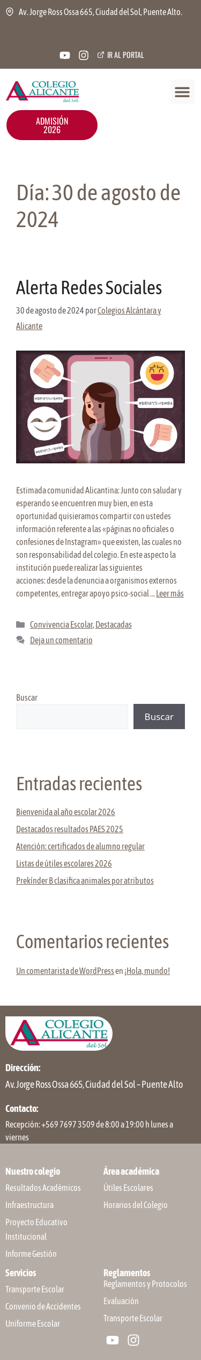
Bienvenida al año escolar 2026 (65, 812)
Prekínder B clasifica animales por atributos (85, 880)
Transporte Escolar (132, 1318)
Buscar (27, 697)
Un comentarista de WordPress (65, 971)
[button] (182, 91)
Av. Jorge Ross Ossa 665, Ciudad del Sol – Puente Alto (94, 1084)
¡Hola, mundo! (147, 971)
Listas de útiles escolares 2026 (64, 863)
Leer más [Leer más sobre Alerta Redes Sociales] (170, 593)
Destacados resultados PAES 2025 (69, 829)
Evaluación (121, 1301)
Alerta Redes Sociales (89, 287)
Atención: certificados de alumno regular (80, 846)
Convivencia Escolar (61, 624)
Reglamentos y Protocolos (145, 1284)
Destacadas (113, 624)
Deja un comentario (61, 640)
